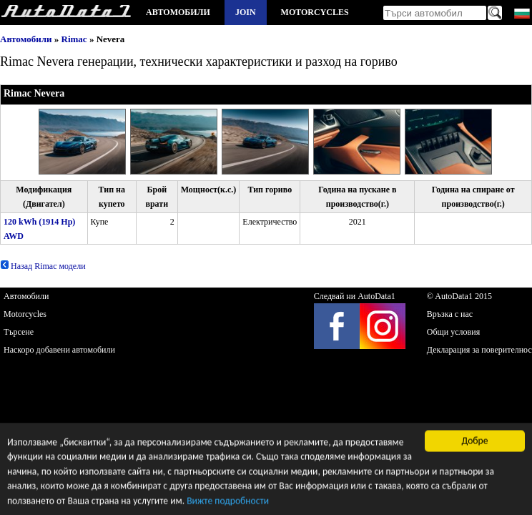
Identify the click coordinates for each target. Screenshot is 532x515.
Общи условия (453, 332)
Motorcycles (315, 12)
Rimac (74, 39)
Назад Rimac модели (43, 266)
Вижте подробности (228, 502)
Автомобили (178, 12)
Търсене (19, 332)
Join (245, 12)
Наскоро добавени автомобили (59, 350)
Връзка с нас (450, 314)
